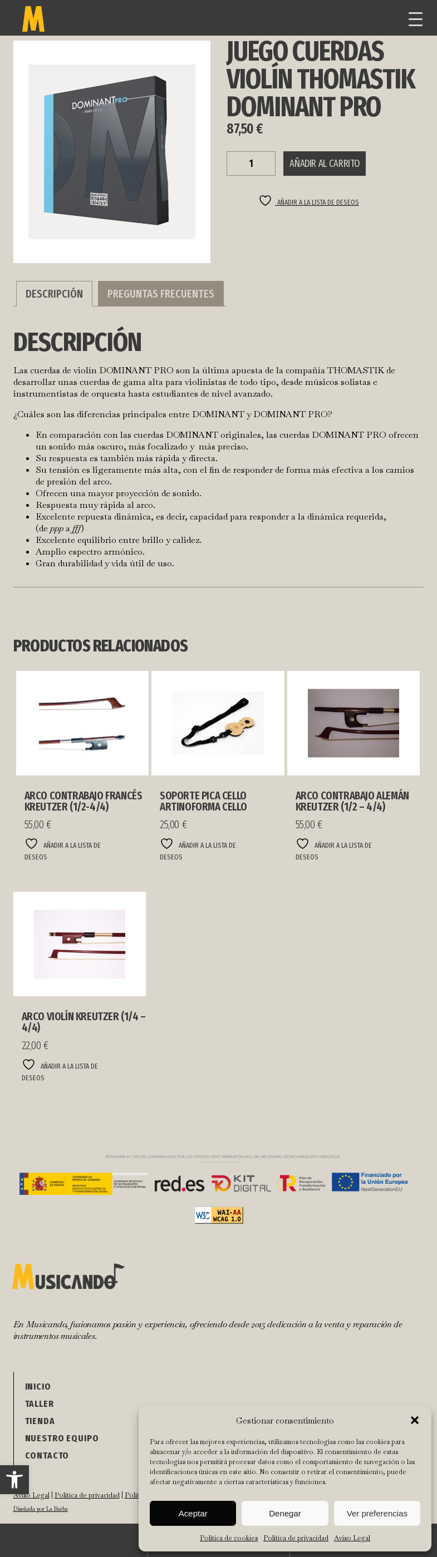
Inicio (38, 1386)
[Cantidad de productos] (251, 163)
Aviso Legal (352, 1538)
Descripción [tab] (54, 293)
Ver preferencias (377, 1513)
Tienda (40, 1421)
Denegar (285, 1513)
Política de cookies (229, 1538)
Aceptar (193, 1513)
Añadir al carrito (324, 163)
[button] (14, 1479)
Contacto (47, 1455)
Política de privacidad (295, 1538)
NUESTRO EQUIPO (62, 1438)
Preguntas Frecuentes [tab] (160, 293)
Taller (39, 1404)
